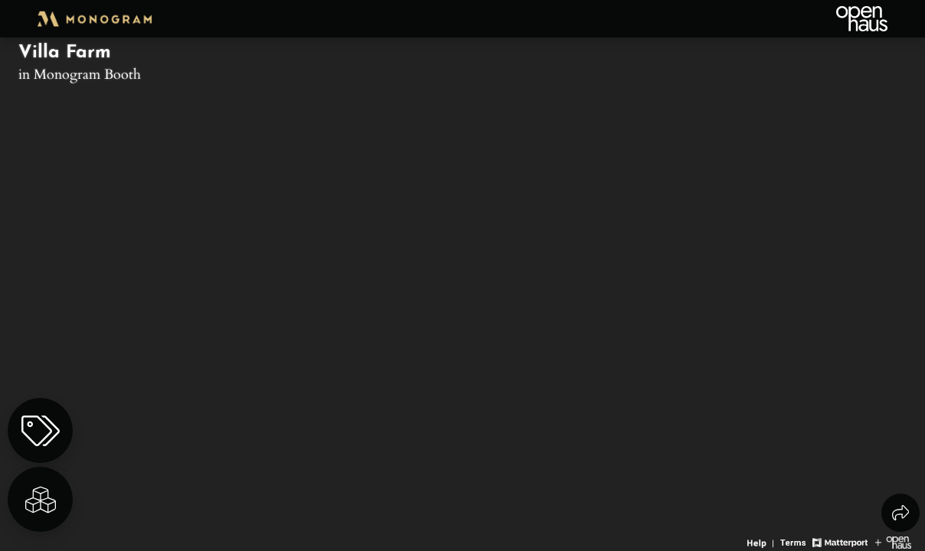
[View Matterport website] (839, 541)
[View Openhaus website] (893, 541)
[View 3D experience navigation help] (761, 541)
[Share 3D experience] (900, 513)
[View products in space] (40, 430)
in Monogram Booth (79, 73)
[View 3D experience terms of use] (794, 541)
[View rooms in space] (40, 499)
